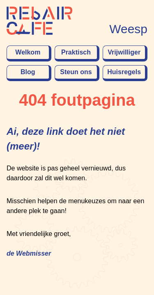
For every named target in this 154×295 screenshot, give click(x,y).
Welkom (27, 52)
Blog (28, 71)
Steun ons (76, 71)
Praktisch (76, 52)
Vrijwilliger (124, 52)
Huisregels (124, 71)
